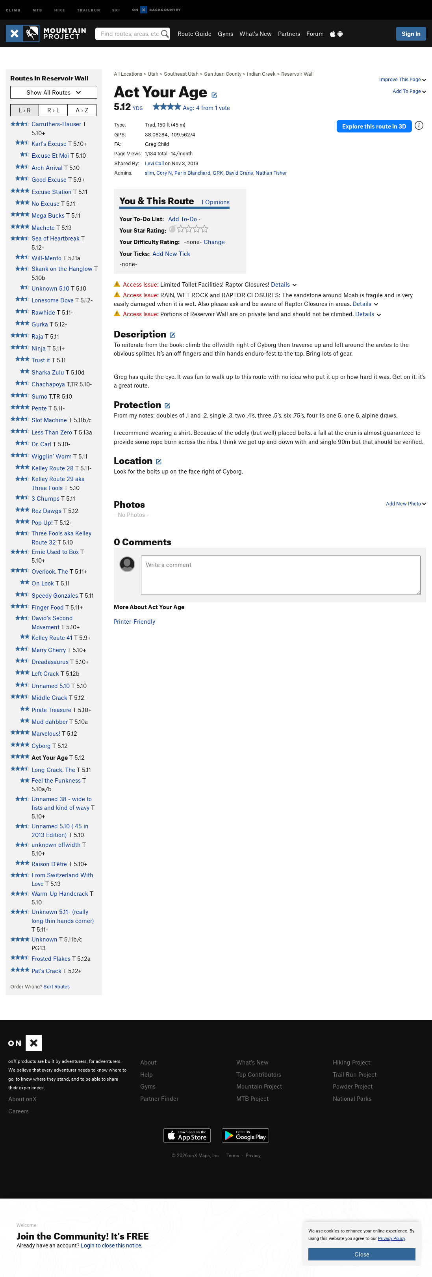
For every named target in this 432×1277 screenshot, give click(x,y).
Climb (13, 9)
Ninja (39, 348)
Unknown (44, 939)
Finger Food (48, 607)
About (148, 1062)
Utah (153, 74)
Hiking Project (351, 1062)
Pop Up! (42, 522)
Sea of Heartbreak (56, 238)
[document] (361, 1243)
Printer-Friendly (134, 621)
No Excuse (45, 203)
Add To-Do (182, 218)
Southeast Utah (181, 74)
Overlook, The (50, 571)
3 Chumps (45, 498)
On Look (43, 583)
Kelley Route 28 (53, 468)
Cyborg (41, 745)
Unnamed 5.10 (51, 685)
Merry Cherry (49, 649)
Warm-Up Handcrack (60, 893)
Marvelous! (46, 733)
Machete (43, 227)
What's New (255, 33)
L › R (25, 110)
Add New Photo (406, 503)
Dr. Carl (41, 443)
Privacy (253, 1154)
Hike (59, 9)
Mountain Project (259, 1085)
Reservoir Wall (297, 74)
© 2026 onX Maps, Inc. (196, 1154)
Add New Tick (171, 253)
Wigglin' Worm (52, 456)
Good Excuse (49, 179)
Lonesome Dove (53, 300)
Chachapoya (48, 384)
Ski (116, 9)
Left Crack (45, 673)
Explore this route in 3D (374, 125)
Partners (289, 33)
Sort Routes (56, 986)
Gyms (225, 33)
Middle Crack (49, 697)
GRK (218, 173)
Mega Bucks (48, 215)
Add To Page (409, 91)
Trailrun (88, 9)
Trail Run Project (354, 1074)
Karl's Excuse (49, 143)
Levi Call (154, 163)
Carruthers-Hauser (56, 123)
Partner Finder (159, 1097)
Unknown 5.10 (50, 288)
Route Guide (194, 33)
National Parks (352, 1097)
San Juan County (222, 74)
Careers (18, 1110)
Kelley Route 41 (52, 637)
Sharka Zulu (48, 372)
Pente (39, 408)
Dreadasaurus (50, 661)
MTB (38, 9)
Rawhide (43, 312)
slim (149, 173)
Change (214, 241)
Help (146, 1074)
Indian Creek (261, 74)
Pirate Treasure (51, 709)
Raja (37, 336)
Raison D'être (49, 863)
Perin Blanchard (192, 173)
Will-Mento (46, 257)
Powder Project (353, 1085)
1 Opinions (215, 201)
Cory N (164, 173)
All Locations (128, 74)
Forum (315, 33)
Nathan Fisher (271, 173)
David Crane (239, 173)
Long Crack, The (53, 769)
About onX (22, 1098)
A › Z (82, 110)
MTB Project (252, 1097)
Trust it (41, 360)
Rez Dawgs (46, 510)
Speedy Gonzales (55, 595)
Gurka (40, 324)
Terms (232, 1154)
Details (284, 284)
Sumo (39, 396)
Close (361, 1254)
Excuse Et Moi (50, 155)
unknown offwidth (56, 844)
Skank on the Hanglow (62, 268)
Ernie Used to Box (55, 551)
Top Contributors (258, 1074)
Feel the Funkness (56, 780)
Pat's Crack (46, 970)
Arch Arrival (47, 167)
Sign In (411, 33)
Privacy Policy (391, 1238)
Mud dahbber (50, 721)
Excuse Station (52, 191)
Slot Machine (49, 419)
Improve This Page (402, 79)
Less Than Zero (52, 432)
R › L (53, 110)
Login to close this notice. (112, 1245)
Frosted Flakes (51, 958)
